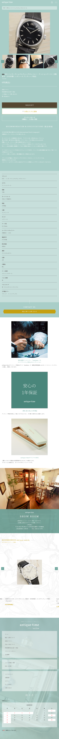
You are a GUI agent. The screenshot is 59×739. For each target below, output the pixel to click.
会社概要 (7, 654)
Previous (2, 61)
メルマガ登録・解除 (10, 662)
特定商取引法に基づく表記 (8, 92)
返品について (5, 89)
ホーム (6, 634)
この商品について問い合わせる (9, 94)
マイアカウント (9, 674)
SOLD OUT (29, 105)
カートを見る (8, 684)
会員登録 (7, 677)
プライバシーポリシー (10, 651)
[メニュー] (56, 2)
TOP (4, 8)
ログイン (7, 681)
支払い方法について (10, 644)
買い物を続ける (6, 96)
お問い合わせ (8, 688)
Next (56, 61)
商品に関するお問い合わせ (29, 311)
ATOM (9, 666)
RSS (6, 666)
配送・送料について (10, 637)
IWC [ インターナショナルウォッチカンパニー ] (17, 8)
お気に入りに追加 (29, 111)
